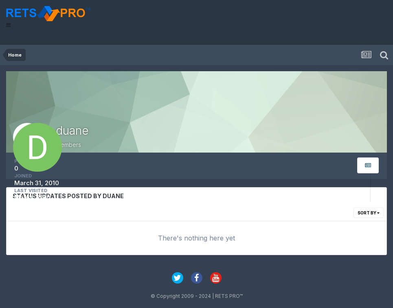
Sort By (369, 212)
